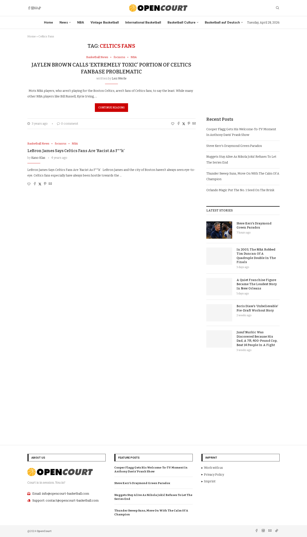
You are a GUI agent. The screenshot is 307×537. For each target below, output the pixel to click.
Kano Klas (38, 158)
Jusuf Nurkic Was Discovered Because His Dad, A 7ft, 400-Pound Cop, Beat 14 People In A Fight (257, 338)
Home (48, 22)
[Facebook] (29, 8)
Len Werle (119, 78)
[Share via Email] (194, 124)
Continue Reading (111, 107)
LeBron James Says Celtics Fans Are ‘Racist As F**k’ (76, 150)
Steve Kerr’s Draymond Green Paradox (234, 146)
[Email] (36, 8)
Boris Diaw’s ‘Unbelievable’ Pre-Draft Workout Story (257, 308)
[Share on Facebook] (178, 124)
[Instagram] (32, 8)
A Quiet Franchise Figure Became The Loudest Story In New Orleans (257, 284)
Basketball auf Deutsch (222, 22)
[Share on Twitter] (183, 124)
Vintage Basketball (105, 22)
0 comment (67, 124)
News (64, 22)
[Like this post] (172, 124)
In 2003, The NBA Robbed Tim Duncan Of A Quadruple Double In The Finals (256, 256)
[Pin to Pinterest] (188, 124)
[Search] (277, 8)
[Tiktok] (39, 8)
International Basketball (143, 22)
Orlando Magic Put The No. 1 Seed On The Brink (240, 190)
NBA (80, 22)
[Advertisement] (243, 73)
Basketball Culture (182, 22)
